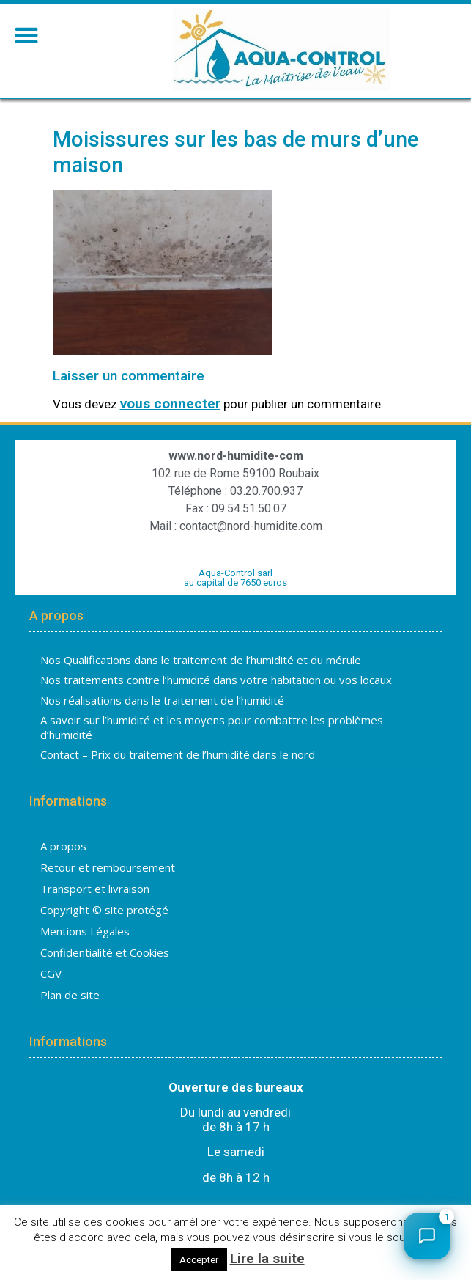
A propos (63, 846)
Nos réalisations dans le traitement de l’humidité (162, 700)
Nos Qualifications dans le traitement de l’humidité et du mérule (200, 659)
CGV (51, 973)
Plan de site (70, 994)
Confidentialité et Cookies (104, 952)
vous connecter (170, 403)
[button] (26, 35)
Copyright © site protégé (104, 909)
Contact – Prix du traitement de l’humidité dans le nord (177, 754)
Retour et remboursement (107, 867)
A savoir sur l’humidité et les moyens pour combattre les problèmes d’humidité (211, 727)
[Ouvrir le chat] (427, 1236)
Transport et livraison (94, 888)
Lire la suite (267, 1258)
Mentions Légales (85, 931)
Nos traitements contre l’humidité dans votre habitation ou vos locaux (216, 679)
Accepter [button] (198, 1259)
